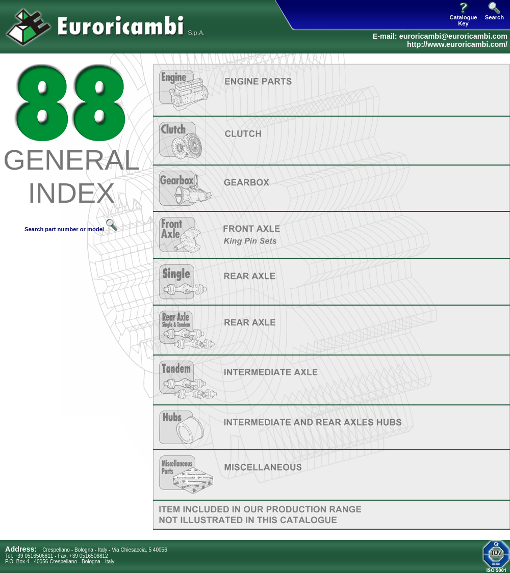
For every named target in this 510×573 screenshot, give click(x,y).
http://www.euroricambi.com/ (457, 44)
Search (494, 14)
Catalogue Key (463, 17)
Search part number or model (71, 229)
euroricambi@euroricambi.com (453, 36)
